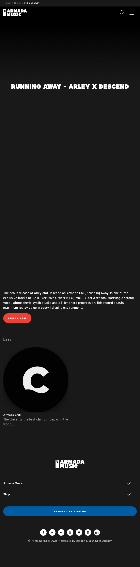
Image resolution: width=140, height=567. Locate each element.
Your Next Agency (100, 540)
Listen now (17, 318)
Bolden (80, 540)
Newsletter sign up (70, 511)
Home (8, 3)
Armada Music (15, 13)
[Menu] (132, 12)
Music (17, 3)
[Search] (122, 12)
